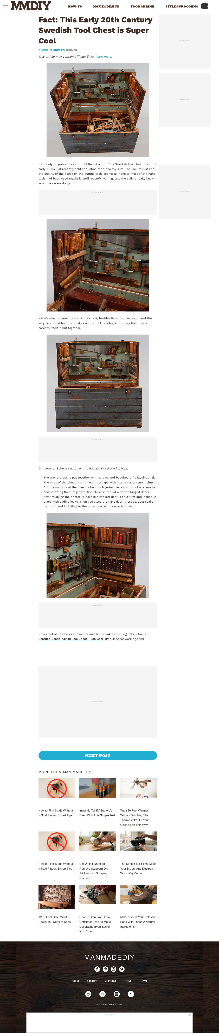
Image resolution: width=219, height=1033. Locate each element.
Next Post (98, 755)
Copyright (110, 980)
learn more (103, 56)
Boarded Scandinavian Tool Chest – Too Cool (71, 639)
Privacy (128, 980)
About (75, 980)
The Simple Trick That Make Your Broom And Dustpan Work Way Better (138, 868)
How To (59, 50)
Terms (143, 980)
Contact (91, 980)
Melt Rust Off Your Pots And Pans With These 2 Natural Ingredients (138, 922)
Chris (43, 50)
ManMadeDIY (109, 957)
